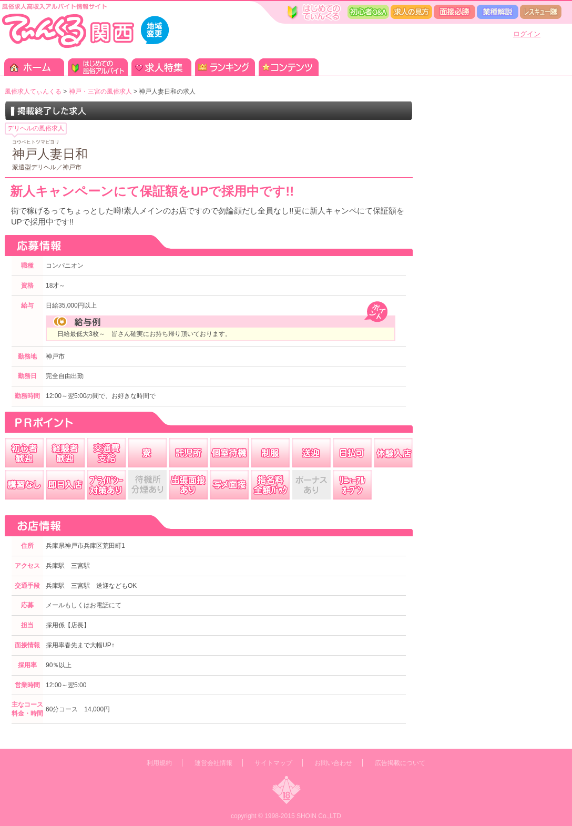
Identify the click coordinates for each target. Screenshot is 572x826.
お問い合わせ (333, 763)
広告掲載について (400, 763)
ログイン (526, 34)
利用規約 (159, 763)
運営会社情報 (213, 763)
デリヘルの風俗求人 (35, 128)
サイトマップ (273, 763)
